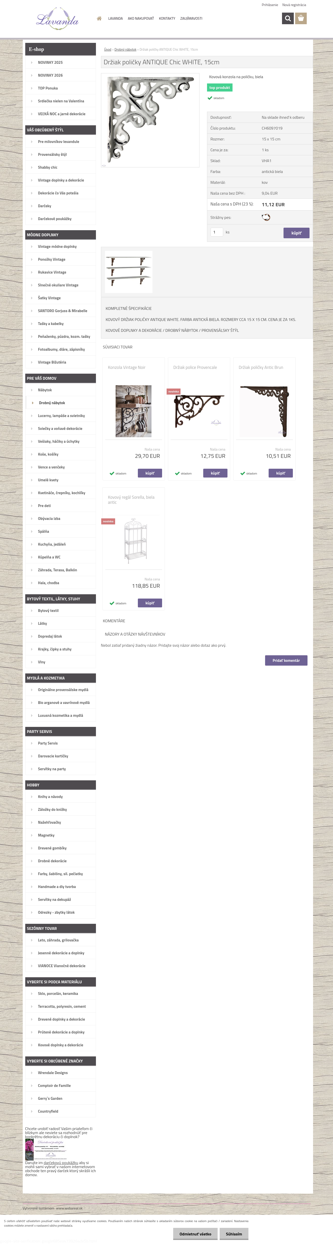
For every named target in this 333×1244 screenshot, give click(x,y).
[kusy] (217, 232)
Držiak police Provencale (195, 367)
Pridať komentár (286, 660)
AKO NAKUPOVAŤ (141, 18)
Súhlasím (234, 1234)
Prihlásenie (270, 4)
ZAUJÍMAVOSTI (191, 18)
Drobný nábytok (126, 49)
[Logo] (57, 18)
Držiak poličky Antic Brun (261, 367)
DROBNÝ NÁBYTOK (181, 330)
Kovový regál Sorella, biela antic (131, 500)
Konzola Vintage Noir (127, 367)
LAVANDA (115, 18)
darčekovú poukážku (61, 1163)
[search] (288, 18)
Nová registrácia (294, 4)
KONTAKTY (167, 18)
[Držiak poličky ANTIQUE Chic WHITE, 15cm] (150, 75)
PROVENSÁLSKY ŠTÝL (220, 330)
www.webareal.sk (69, 1208)
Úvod (107, 49)
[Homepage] (99, 18)
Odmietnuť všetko (195, 1234)
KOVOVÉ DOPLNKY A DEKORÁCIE (134, 330)
